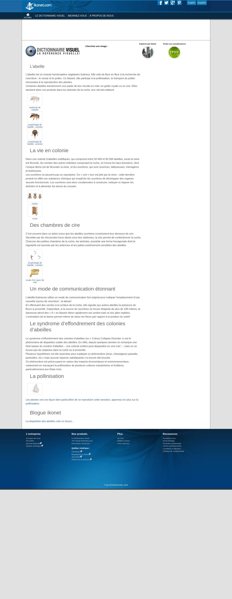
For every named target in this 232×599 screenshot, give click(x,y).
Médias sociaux (123, 441)
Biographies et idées (79, 454)
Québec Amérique (33, 446)
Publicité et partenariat (172, 444)
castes (35, 204)
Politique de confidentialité (173, 451)
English (191, 2)
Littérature (75, 452)
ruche (34, 219)
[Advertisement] (70, 39)
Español (202, 2)
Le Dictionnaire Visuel (80, 438)
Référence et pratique (80, 460)
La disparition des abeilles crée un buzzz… (50, 421)
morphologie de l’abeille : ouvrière (35, 143)
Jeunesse (75, 457)
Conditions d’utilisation (172, 449)
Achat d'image (168, 441)
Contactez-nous (169, 438)
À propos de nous (33, 438)
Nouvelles (30, 441)
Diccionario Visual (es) (80, 444)
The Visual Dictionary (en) (81, 441)
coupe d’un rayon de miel (35, 281)
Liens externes (123, 444)
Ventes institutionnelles (172, 446)
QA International (32, 444)
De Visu (120, 438)
